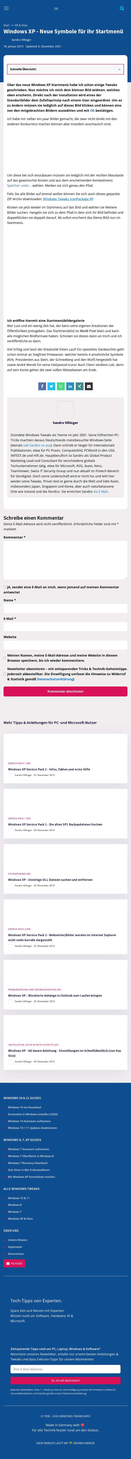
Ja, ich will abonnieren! (65, 1380)
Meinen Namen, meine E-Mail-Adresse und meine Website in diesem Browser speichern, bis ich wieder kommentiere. (62, 658)
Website (10, 637)
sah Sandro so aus (37, 445)
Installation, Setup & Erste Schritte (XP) (33, 1044)
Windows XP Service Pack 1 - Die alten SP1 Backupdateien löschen (55, 824)
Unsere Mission (17, 1240)
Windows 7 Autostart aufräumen (28, 1149)
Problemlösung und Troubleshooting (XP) (34, 989)
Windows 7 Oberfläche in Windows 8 (31, 1156)
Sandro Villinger (21, 39)
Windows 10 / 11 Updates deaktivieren (32, 1128)
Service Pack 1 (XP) (19, 763)
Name (10, 600)
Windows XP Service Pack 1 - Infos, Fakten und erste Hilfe (49, 769)
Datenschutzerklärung (55, 679)
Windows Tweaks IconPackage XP (68, 199)
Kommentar (15, 537)
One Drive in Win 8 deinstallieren (29, 1170)
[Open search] (122, 8)
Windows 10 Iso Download (24, 1107)
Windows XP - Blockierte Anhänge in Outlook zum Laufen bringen (55, 995)
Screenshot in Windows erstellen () (33, 1114)
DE (56, 9)
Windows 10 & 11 (19, 1198)
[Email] (89, 386)
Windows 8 (15, 1205)
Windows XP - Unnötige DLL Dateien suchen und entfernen (50, 880)
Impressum (15, 1247)
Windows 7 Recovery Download (27, 1163)
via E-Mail (100, 491)
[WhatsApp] (61, 386)
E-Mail (10, 618)
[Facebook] (42, 386)
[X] (51, 386)
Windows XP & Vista (20, 1218)
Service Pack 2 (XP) (19, 929)
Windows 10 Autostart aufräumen (29, 1121)
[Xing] (79, 386)
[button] (14, 1264)
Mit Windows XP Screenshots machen (31, 1177)
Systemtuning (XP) (19, 873)
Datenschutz (16, 1253)
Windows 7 (15, 1211)
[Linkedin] (70, 386)
